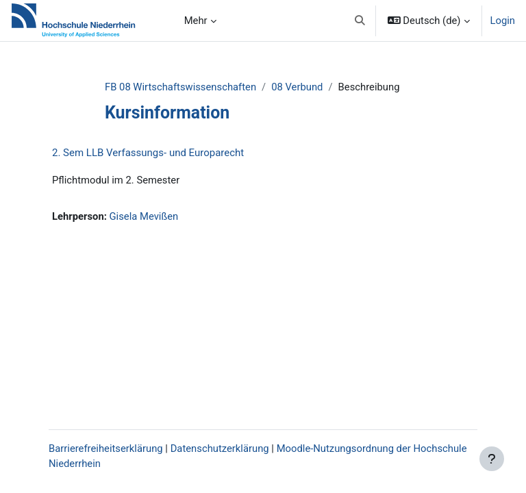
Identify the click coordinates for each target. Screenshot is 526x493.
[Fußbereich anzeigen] (491, 458)
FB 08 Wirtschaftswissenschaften (180, 87)
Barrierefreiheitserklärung (106, 448)
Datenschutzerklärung (220, 448)
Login (503, 20)
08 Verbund (297, 87)
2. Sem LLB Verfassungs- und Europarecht (148, 153)
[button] (360, 20)
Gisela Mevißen (144, 216)
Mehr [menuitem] (196, 20)
